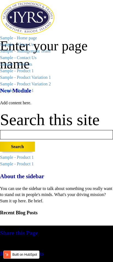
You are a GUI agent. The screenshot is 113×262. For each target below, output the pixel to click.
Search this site (50, 120)
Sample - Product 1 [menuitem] (17, 70)
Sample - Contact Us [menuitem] (18, 57)
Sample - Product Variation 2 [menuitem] (25, 84)
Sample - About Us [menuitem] (16, 44)
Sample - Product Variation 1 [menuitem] (25, 77)
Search (17, 146)
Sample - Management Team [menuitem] (25, 51)
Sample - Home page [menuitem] (18, 38)
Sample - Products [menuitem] (16, 64)
